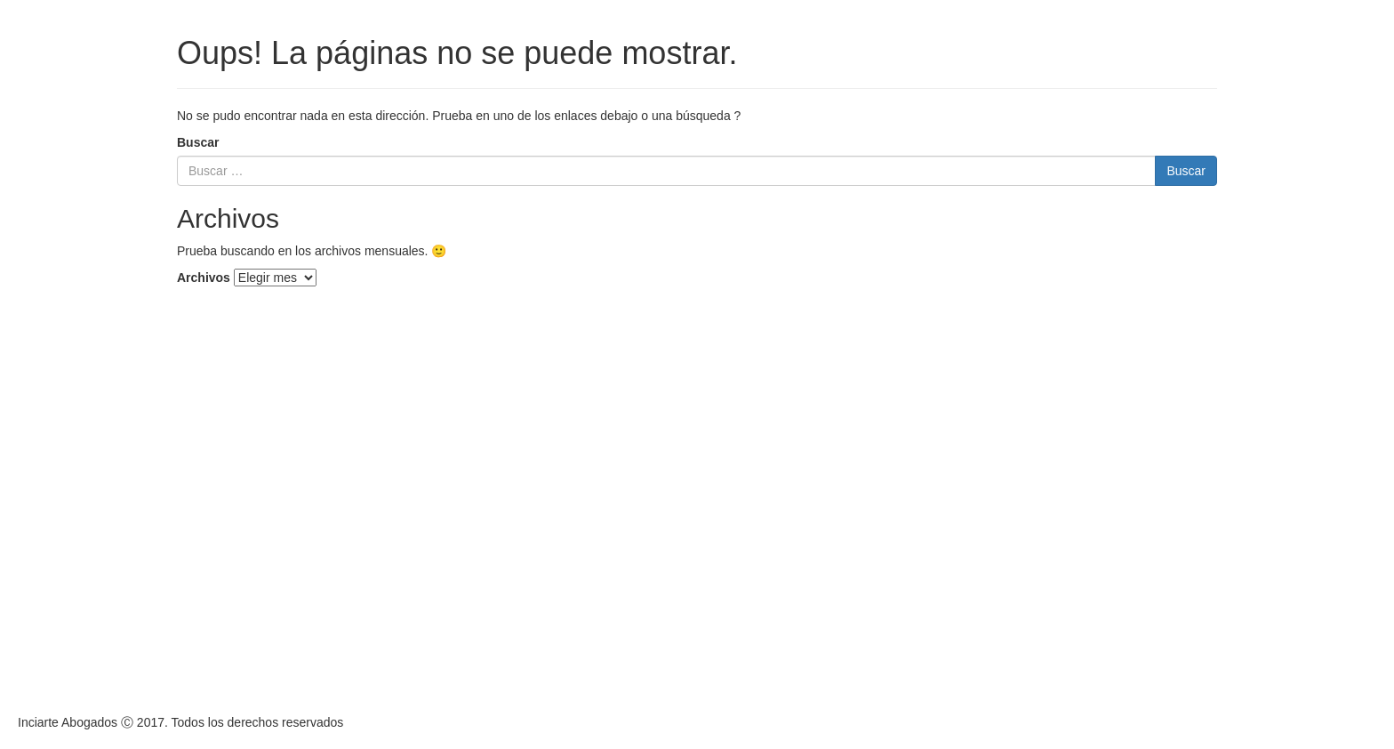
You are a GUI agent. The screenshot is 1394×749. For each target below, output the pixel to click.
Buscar (198, 142)
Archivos (203, 277)
